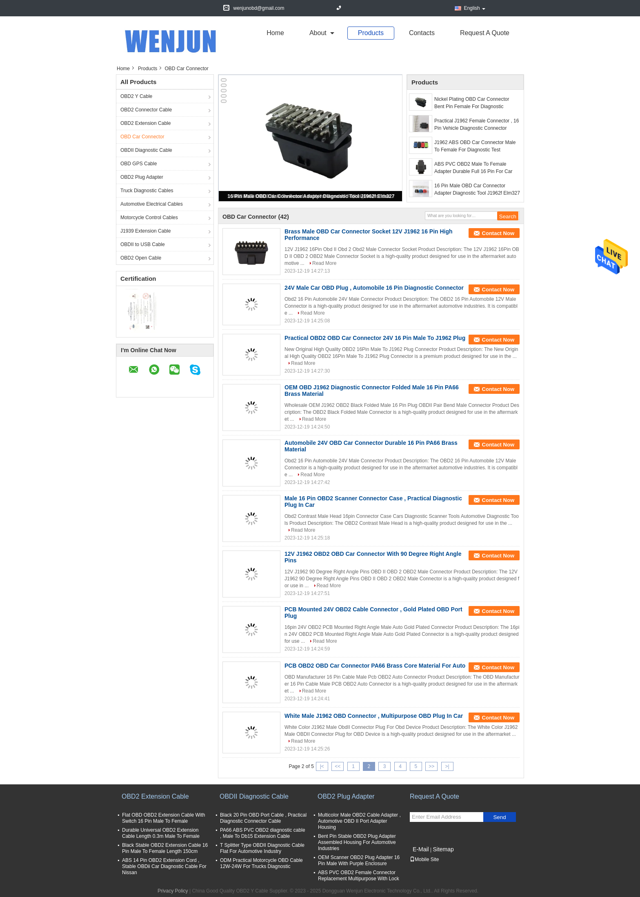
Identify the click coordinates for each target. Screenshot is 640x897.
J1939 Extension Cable (145, 231)
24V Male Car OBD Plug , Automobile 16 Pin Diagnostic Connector (374, 287)
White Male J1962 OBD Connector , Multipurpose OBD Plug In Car (373, 716)
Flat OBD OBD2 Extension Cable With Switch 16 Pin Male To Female (163, 818)
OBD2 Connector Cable (146, 110)
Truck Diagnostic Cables (146, 190)
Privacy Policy (173, 891)
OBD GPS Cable (138, 164)
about (318, 32)
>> (431, 766)
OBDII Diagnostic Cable (146, 150)
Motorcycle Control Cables (149, 217)
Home (275, 32)
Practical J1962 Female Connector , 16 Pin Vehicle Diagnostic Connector (476, 124)
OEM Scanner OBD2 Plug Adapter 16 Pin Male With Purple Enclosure (359, 860)
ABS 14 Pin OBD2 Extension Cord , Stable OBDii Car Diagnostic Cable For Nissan (164, 866)
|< (322, 766)
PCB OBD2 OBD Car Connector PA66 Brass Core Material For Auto (374, 665)
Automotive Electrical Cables (151, 204)
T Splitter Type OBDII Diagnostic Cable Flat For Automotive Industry (262, 848)
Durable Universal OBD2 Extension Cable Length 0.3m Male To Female (161, 833)
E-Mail (421, 849)
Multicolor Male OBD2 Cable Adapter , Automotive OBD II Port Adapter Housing (359, 821)
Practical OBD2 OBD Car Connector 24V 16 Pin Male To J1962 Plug (374, 338)
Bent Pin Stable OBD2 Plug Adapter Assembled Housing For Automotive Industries (357, 842)
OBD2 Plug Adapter (141, 177)
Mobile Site (424, 859)
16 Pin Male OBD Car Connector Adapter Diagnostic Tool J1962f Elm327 (311, 196)
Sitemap (443, 849)
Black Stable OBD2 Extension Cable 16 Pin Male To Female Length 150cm (165, 848)
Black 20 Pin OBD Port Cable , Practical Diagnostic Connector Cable (263, 818)
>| (447, 766)
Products (371, 32)
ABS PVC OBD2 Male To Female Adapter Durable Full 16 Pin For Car (473, 167)
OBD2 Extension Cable (145, 123)
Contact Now (498, 233)
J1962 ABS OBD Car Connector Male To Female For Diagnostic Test (475, 146)
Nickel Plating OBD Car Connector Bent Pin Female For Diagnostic (471, 102)
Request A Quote (484, 32)
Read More (324, 263)
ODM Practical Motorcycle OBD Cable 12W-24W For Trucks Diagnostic (261, 863)
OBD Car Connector (142, 137)
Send (499, 817)
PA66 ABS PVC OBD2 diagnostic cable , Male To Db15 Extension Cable (262, 833)
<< (337, 766)
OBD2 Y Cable (136, 96)
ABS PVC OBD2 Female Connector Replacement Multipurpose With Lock (358, 875)
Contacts (422, 32)
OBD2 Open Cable (140, 258)
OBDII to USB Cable (142, 244)
